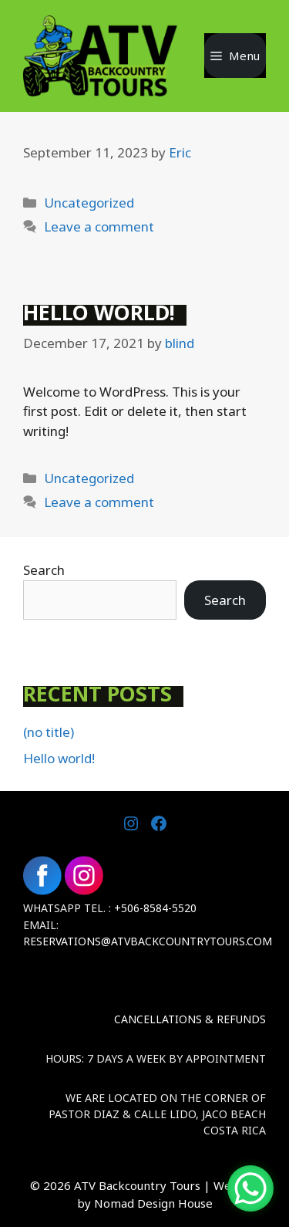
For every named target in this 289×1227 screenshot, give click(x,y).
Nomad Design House (153, 1203)
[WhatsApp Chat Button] (250, 1188)
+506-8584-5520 (155, 908)
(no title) (48, 732)
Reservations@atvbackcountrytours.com (147, 941)
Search (44, 570)
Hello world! (99, 312)
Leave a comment (99, 226)
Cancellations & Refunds (190, 1019)
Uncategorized (89, 202)
